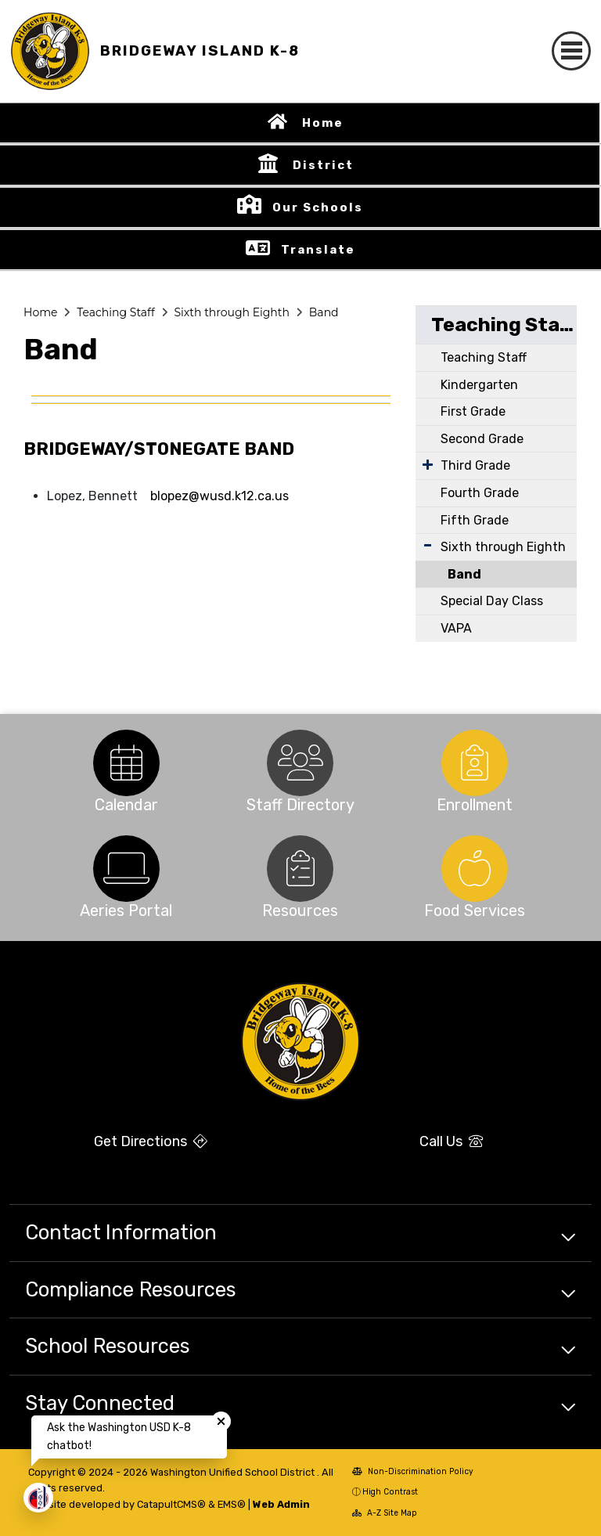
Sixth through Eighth (232, 312)
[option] (126, 763)
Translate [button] (318, 250)
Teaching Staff (115, 312)
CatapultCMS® (171, 1504)
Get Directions (150, 1141)
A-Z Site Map (384, 1513)
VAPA (456, 628)
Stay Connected (100, 1403)
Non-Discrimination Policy (412, 1471)
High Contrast (390, 1492)
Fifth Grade (475, 520)
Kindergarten (479, 384)
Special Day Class (492, 600)
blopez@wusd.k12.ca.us (219, 496)
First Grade (473, 411)
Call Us (451, 1141)
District (323, 165)
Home (323, 123)
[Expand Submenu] (427, 464)
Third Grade (475, 465)
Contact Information (121, 1232)
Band (324, 312)
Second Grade (482, 438)
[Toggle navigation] (571, 50)
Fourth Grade (480, 492)
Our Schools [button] (317, 207)
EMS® (232, 1504)
